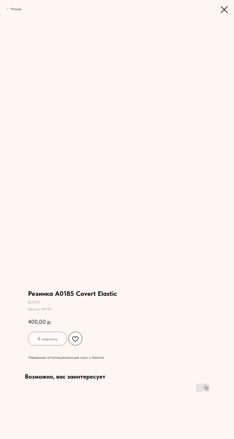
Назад (16, 9)
